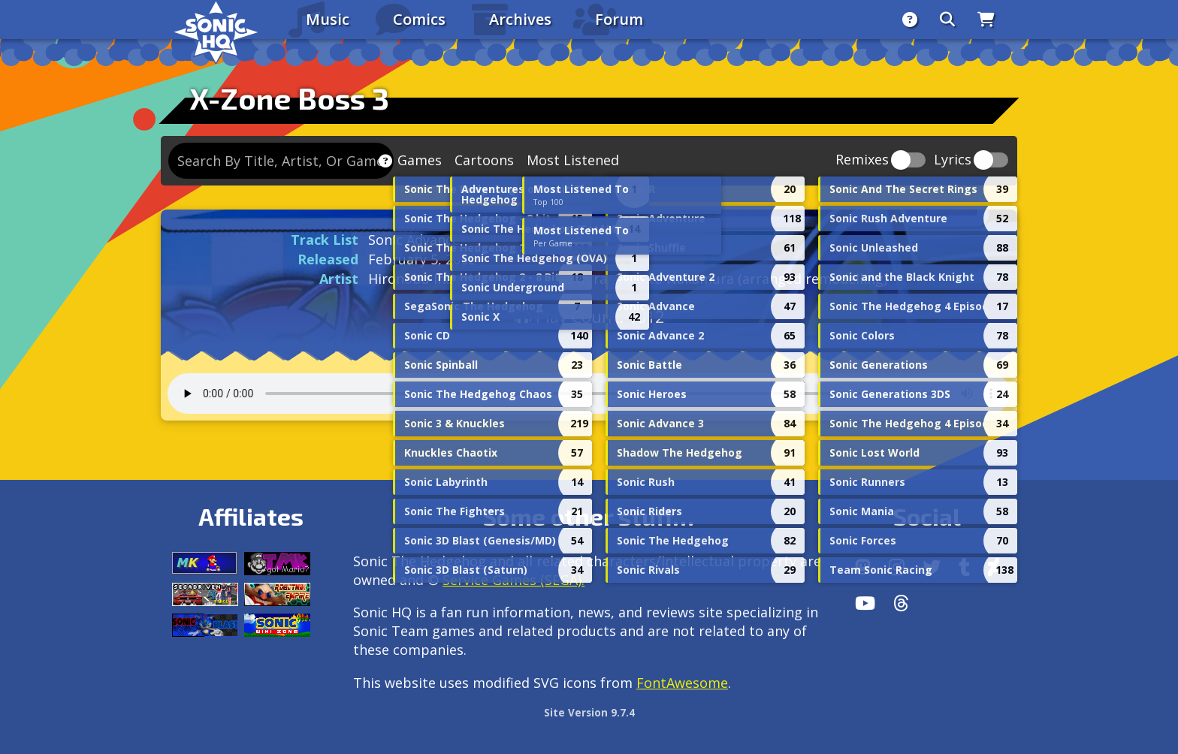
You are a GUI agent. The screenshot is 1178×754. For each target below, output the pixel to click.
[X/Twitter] (932, 567)
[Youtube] (865, 603)
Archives (520, 19)
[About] (910, 19)
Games (419, 159)
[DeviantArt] (993, 567)
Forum (619, 19)
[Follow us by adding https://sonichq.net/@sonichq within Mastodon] (863, 567)
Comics (419, 19)
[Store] (986, 19)
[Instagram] (897, 567)
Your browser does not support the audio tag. (589, 393)
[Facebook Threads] (901, 603)
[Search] (947, 19)
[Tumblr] (964, 567)
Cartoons (484, 159)
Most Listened (573, 159)
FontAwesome (682, 683)
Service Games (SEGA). (513, 580)
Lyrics (952, 160)
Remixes (862, 160)
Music (327, 19)
